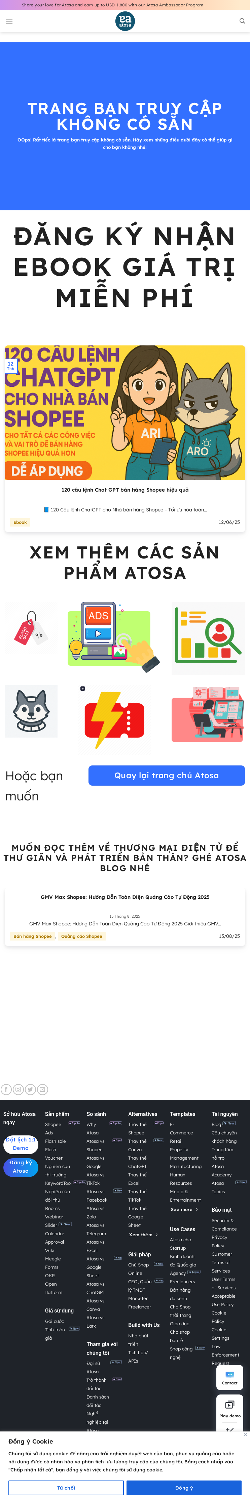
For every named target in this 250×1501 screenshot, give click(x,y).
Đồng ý (184, 1488)
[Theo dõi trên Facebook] (6, 1089)
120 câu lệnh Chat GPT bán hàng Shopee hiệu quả (125, 490)
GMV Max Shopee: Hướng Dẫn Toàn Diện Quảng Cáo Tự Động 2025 (125, 897)
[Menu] (9, 21)
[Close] (245, 1434)
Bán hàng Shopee (32, 936)
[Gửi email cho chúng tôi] (42, 1089)
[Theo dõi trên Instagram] (18, 1089)
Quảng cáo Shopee (81, 936)
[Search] (242, 21)
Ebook (20, 522)
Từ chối (66, 1488)
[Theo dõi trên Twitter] (30, 1089)
